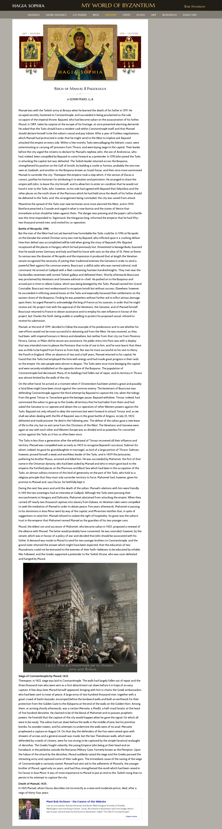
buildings (169, 15)
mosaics (34, 15)
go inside (79, 15)
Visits (126, 15)
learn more (132, 816)
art (153, 15)
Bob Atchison (194, 6)
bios (96, 15)
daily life (190, 15)
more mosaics (56, 15)
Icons (141, 15)
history (110, 15)
